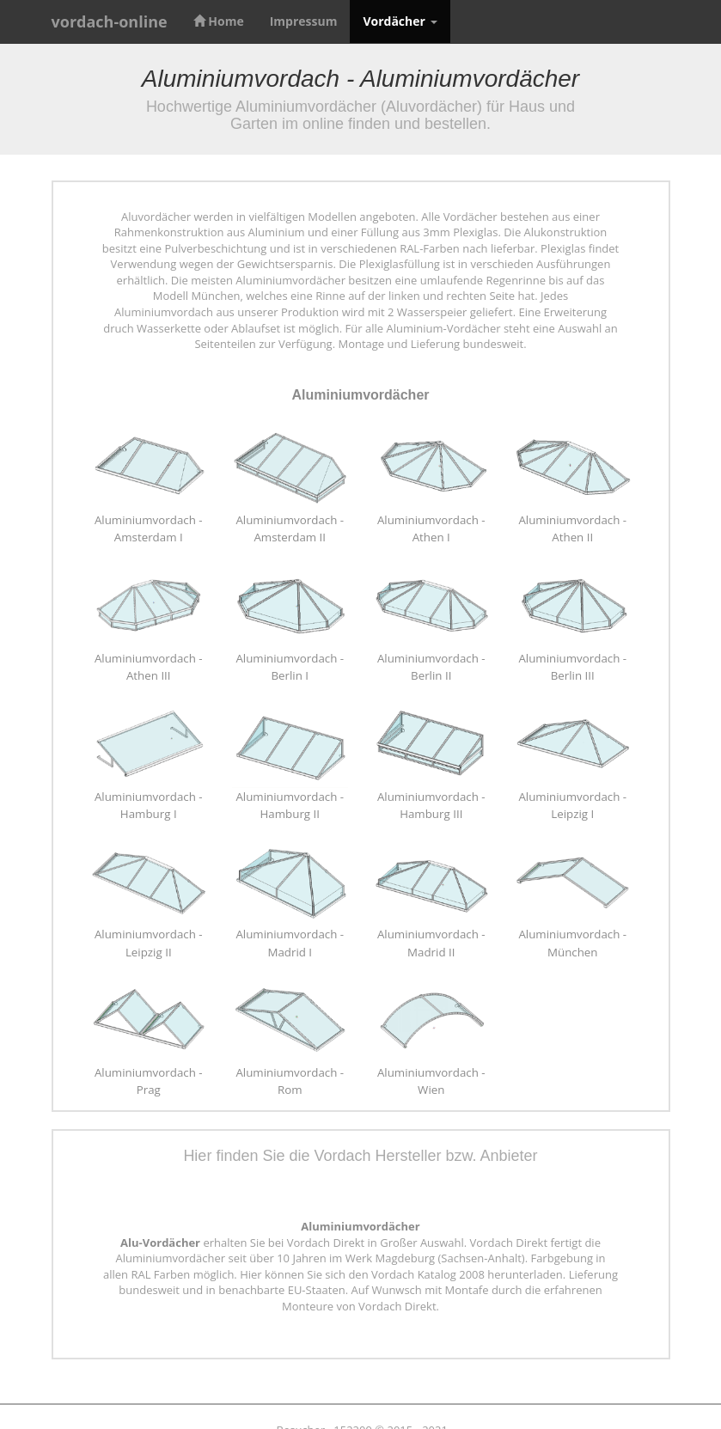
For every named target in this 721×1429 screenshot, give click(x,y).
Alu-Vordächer (160, 1242)
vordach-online (110, 21)
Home (218, 21)
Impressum (304, 21)
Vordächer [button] (400, 21)
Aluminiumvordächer (360, 395)
